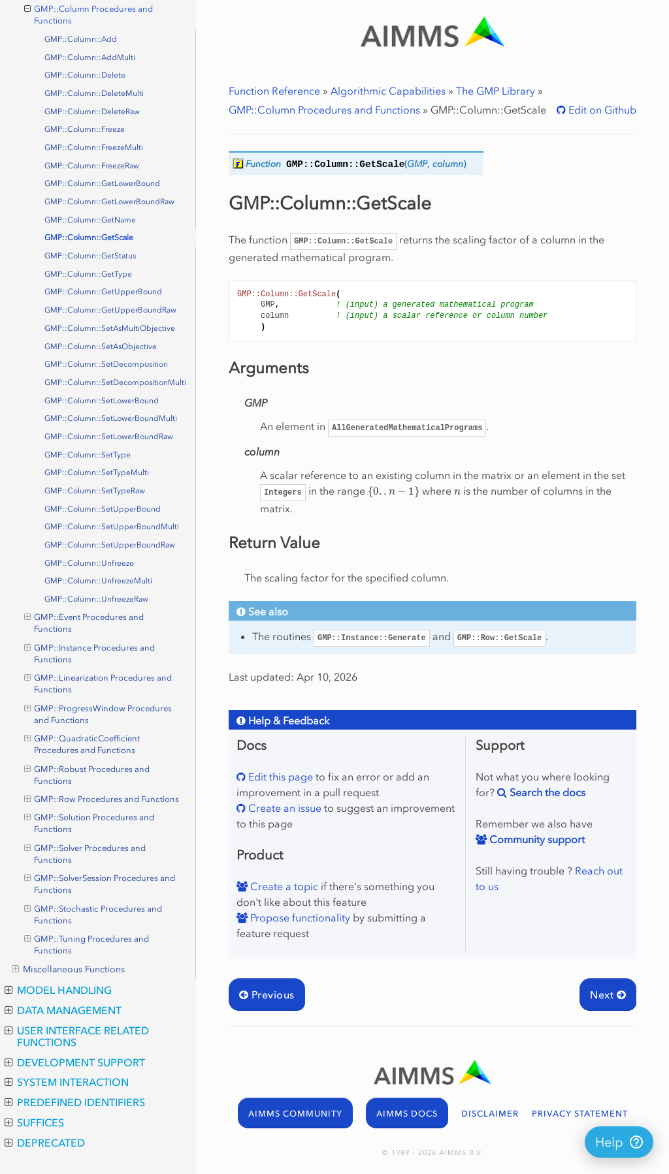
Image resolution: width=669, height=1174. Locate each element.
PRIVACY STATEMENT (580, 1114)
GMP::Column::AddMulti (89, 57)
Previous (267, 994)
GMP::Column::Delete (84, 75)
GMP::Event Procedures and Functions (84, 622)
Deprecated (45, 1142)
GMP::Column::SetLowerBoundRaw (108, 436)
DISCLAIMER (490, 1114)
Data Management (63, 1010)
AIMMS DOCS (407, 1114)
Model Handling (58, 989)
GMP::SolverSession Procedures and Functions (100, 884)
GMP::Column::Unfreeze (89, 563)
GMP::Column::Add (80, 39)
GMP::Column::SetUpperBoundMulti (111, 526)
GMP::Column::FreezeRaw (91, 165)
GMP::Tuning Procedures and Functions (87, 944)
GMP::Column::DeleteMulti (94, 93)
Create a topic (283, 886)
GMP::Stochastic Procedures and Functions (93, 914)
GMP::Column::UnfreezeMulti (98, 580)
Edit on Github (601, 109)
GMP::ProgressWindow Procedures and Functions (98, 714)
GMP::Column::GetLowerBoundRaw (109, 201)
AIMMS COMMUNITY (295, 1114)
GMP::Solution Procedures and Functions (89, 823)
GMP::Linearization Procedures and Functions (98, 683)
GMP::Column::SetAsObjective (100, 346)
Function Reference (274, 90)
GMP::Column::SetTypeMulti (96, 472)
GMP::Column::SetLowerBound (101, 400)
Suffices (34, 1122)
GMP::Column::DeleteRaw (92, 111)
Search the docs (546, 792)
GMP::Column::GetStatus (90, 255)
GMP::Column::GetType (88, 274)
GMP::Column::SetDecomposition (106, 364)
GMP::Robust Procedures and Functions (87, 775)
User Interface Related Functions (77, 1036)
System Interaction (67, 1082)
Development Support (75, 1062)
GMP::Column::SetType (87, 454)
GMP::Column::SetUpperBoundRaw (109, 544)
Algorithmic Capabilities (388, 90)
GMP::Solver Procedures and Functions (85, 853)
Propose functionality (299, 917)
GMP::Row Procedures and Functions (102, 799)
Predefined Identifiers (75, 1102)
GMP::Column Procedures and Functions (324, 109)
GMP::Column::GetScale (88, 237)
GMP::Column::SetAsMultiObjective (109, 328)
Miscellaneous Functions (68, 970)
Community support (536, 839)
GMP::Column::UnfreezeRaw (96, 599)
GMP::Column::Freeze (84, 129)
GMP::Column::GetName (90, 219)
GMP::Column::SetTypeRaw (94, 490)
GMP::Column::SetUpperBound (102, 509)
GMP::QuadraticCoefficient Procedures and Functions (82, 744)
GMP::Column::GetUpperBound (103, 291)
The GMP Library (495, 90)
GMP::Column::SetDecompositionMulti (115, 382)
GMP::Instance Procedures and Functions (89, 653)
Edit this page (279, 776)
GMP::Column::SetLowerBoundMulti (110, 418)
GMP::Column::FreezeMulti (93, 147)
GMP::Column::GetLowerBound (102, 183)
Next (608, 994)
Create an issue (283, 808)
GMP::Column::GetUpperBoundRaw (110, 310)
